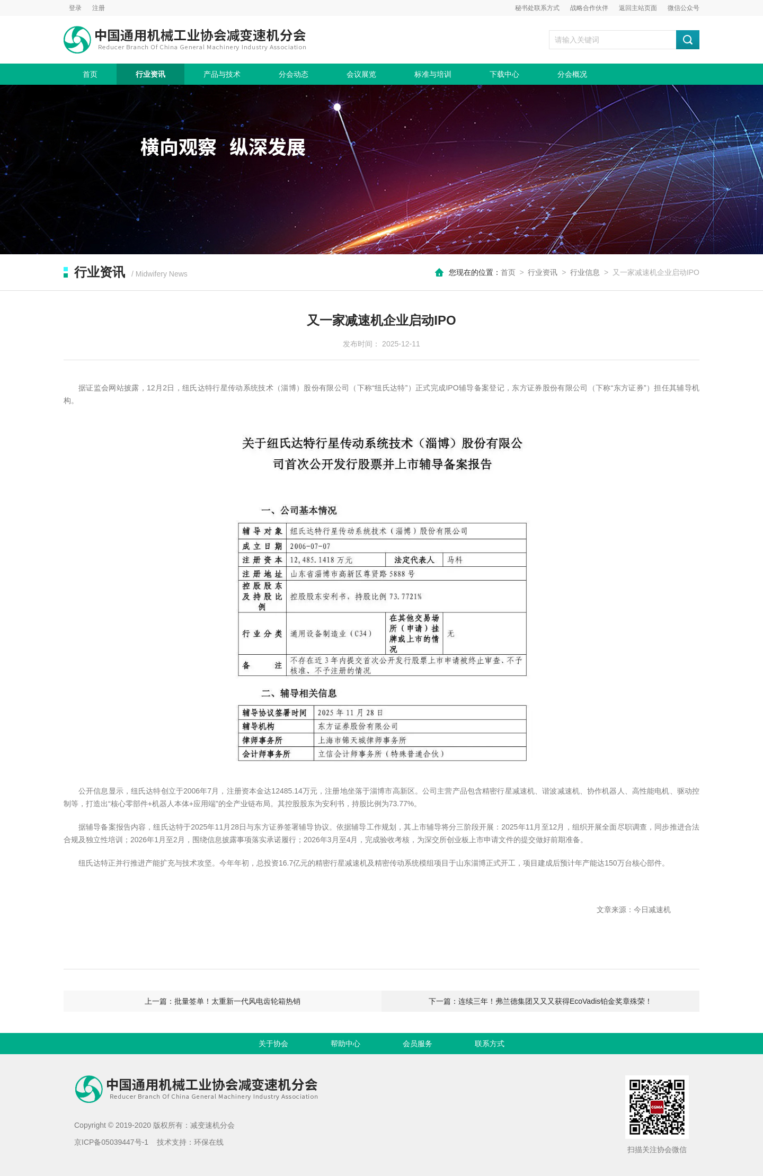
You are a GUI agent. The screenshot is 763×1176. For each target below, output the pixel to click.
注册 (98, 8)
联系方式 (489, 1043)
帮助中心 (345, 1043)
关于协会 (273, 1043)
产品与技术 (222, 74)
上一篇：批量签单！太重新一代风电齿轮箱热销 (222, 1001)
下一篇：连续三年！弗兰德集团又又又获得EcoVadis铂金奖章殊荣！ (540, 1001)
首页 (90, 74)
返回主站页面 (638, 8)
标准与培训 (432, 74)
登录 (75, 8)
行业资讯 (150, 74)
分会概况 (572, 74)
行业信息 (585, 272)
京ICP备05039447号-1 (111, 1142)
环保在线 (209, 1142)
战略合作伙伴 (589, 8)
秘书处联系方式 (537, 8)
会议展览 (361, 74)
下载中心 (504, 74)
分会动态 (293, 74)
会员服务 (417, 1043)
